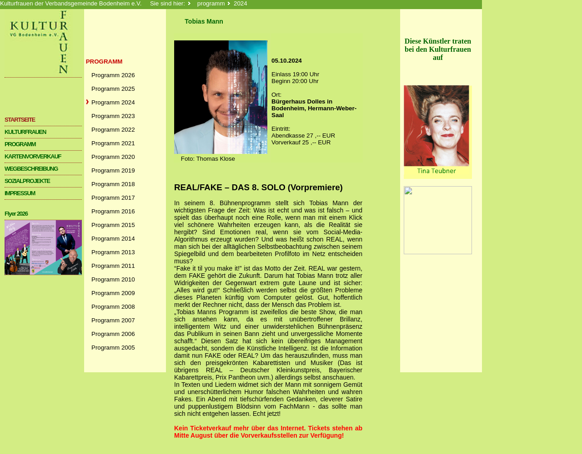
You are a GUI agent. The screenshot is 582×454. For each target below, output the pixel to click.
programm (211, 3)
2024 (240, 3)
